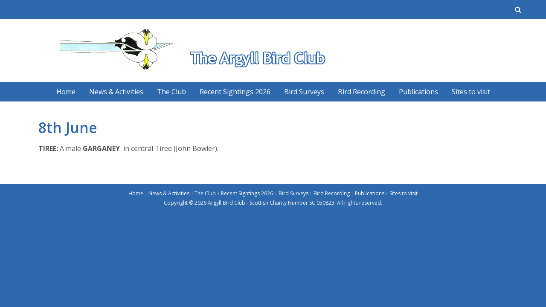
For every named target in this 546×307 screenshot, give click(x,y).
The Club (171, 91)
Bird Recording (361, 91)
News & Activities (116, 91)
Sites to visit (471, 91)
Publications (418, 91)
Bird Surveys (304, 91)
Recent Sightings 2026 (235, 91)
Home (66, 91)
